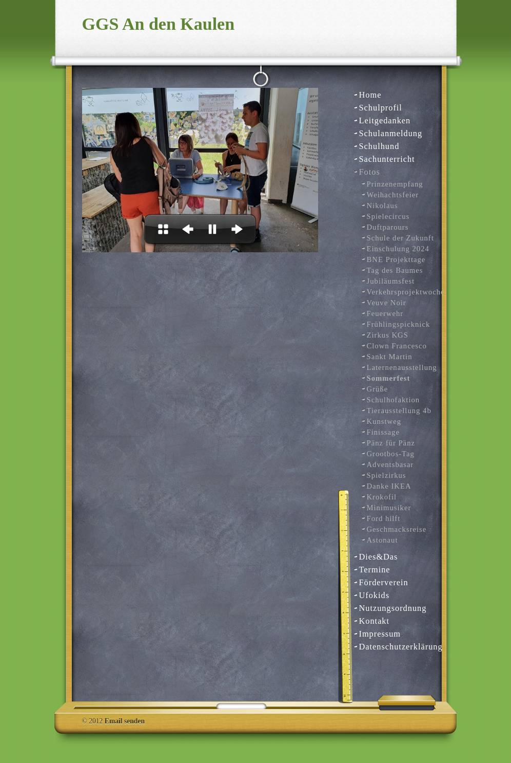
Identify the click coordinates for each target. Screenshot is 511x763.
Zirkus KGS (387, 335)
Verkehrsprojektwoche (401, 292)
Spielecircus (388, 216)
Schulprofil (380, 108)
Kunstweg (384, 421)
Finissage (383, 432)
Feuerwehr (385, 313)
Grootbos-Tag (391, 454)
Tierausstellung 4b (399, 410)
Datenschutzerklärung (397, 647)
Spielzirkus (386, 475)
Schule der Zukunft (400, 238)
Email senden (125, 721)
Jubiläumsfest (391, 281)
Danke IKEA (389, 486)
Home (370, 95)
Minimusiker (389, 508)
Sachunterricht (387, 159)
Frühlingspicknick (398, 324)
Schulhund (379, 146)
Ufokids (374, 595)
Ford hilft (384, 518)
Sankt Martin (389, 356)
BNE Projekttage (396, 259)
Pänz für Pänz (391, 443)
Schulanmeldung (391, 133)
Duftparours (388, 227)
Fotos (369, 172)
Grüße (377, 389)
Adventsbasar (390, 464)
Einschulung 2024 (398, 249)
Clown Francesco (397, 346)
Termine (374, 569)
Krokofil (382, 497)
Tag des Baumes (395, 270)
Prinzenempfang (395, 184)
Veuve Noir (386, 303)
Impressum (380, 634)
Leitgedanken (385, 120)
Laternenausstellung (401, 367)
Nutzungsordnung (393, 608)
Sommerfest (388, 378)
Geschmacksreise (397, 529)
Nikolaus (382, 205)
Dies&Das (378, 557)
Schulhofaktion (393, 400)
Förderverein (383, 582)
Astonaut (382, 540)
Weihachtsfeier (393, 195)
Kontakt (374, 621)
